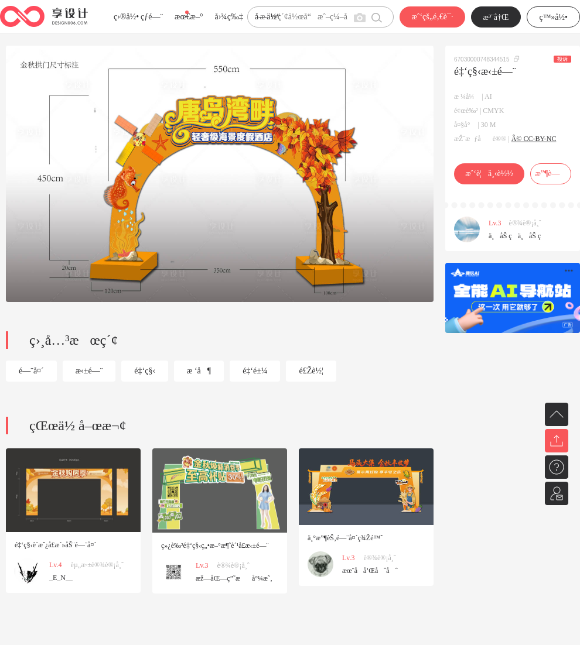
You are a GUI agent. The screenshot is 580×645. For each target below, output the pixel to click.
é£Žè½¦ (311, 370)
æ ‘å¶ (199, 370)
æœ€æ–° (189, 16)
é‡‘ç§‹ (144, 370)
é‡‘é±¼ (255, 370)
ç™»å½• (553, 17)
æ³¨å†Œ (496, 17)
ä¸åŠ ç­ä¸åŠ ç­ (518, 236)
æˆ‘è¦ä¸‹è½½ (489, 173)
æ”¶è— (550, 173)
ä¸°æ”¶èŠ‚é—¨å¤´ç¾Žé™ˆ (345, 538)
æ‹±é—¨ (89, 370)
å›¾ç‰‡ (228, 16)
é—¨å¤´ (31, 370)
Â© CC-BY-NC (534, 139)
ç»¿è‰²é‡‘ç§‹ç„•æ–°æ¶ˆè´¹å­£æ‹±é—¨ (214, 545)
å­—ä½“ (267, 16)
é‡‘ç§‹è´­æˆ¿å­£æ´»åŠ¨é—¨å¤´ (55, 545)
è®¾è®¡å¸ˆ (525, 223)
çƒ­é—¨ (152, 16)
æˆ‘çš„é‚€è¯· (432, 16)
